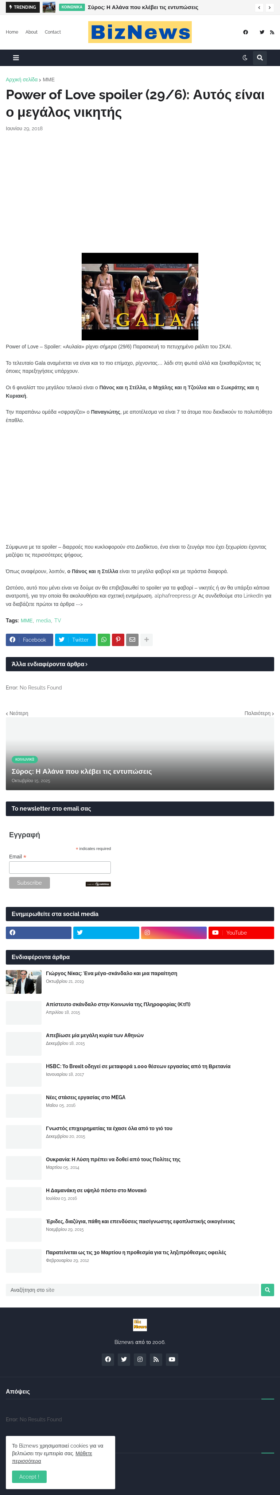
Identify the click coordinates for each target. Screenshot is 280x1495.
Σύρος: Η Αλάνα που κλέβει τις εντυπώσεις (143, 7)
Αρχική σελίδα (22, 79)
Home (12, 32)
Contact (53, 32)
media (43, 620)
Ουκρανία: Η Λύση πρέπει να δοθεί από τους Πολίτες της (113, 1159)
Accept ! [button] (29, 1477)
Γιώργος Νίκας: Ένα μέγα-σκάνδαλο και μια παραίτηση (111, 973)
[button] (259, 7)
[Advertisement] (140, 193)
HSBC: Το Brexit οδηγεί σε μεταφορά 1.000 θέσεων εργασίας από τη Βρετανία (138, 1066)
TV (57, 620)
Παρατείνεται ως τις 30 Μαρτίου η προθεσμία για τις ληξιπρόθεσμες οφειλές (136, 1252)
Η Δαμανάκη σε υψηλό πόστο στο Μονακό (96, 1190)
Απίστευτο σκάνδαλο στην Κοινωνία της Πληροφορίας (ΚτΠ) (118, 1004)
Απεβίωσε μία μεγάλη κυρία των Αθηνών (95, 1035)
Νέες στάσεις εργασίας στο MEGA (85, 1097)
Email (17, 856)
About (32, 32)
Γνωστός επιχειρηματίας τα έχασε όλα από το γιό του (109, 1128)
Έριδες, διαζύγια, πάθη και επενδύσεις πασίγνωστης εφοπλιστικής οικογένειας (140, 1221)
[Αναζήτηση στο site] (132, 1290)
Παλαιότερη (258, 713)
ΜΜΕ (49, 79)
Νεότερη (18, 713)
